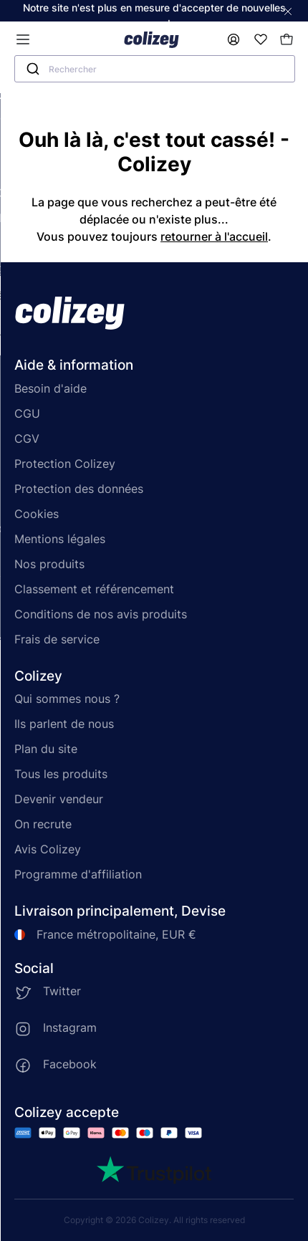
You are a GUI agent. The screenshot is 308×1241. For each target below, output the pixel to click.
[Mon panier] (286, 39)
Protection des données (78, 488)
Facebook (70, 1064)
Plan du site (45, 749)
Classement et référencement (94, 589)
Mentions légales (59, 539)
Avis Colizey (47, 849)
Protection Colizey (64, 463)
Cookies (36, 514)
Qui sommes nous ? (67, 698)
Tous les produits (60, 774)
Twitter (62, 991)
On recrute (43, 824)
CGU (27, 413)
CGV (26, 438)
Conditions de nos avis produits (100, 614)
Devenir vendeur (58, 799)
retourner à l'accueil (214, 236)
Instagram (70, 1027)
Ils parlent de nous (64, 724)
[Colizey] (151, 39)
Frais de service (57, 639)
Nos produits (49, 564)
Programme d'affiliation (78, 874)
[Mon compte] (233, 40)
